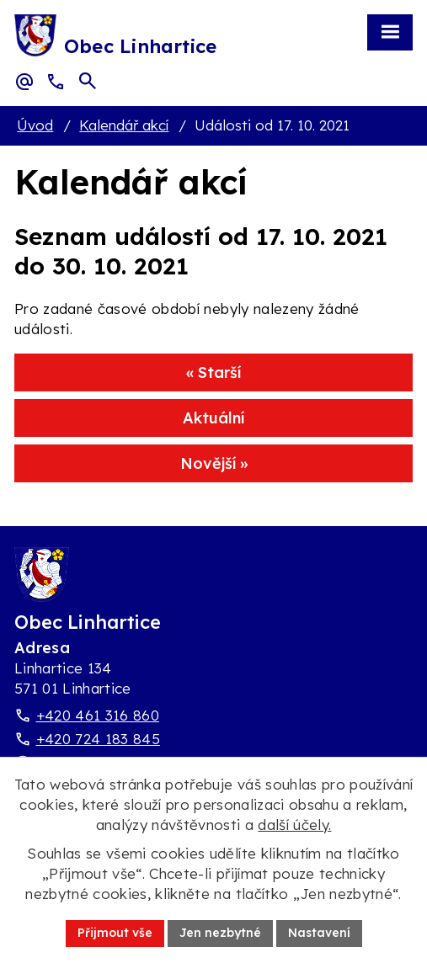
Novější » (214, 463)
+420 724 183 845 (98, 739)
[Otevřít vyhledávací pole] (87, 80)
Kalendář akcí (123, 125)
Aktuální (213, 418)
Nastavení (319, 932)
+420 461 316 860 (97, 715)
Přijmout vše (114, 932)
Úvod (35, 125)
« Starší (213, 372)
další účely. (294, 824)
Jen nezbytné (220, 932)
